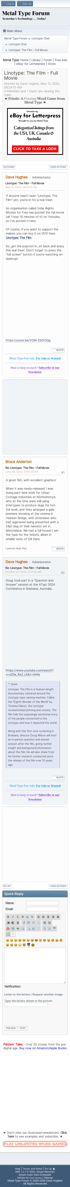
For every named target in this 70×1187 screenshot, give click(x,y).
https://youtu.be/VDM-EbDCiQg (28, 340)
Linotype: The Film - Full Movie (24, 183)
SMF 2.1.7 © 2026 (25, 1171)
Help (17, 1168)
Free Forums (35, 1178)
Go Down (8, 167)
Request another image (47, 994)
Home (24, 60)
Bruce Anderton (18, 461)
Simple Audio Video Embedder (35, 1174)
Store (52, 64)
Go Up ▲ (50, 1168)
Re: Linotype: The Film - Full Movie (27, 467)
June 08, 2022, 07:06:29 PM (21, 471)
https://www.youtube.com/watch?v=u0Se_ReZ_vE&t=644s (30, 672)
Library (36, 60)
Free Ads (61, 60)
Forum (47, 60)
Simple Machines (45, 1171)
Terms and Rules (32, 1168)
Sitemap (48, 1177)
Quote (58, 350)
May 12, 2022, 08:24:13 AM (21, 187)
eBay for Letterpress (30, 64)
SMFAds (21, 1178)
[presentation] (32, 1015)
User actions (58, 167)
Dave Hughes (16, 177)
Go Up (6, 886)
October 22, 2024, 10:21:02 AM (23, 571)
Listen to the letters (17, 994)
